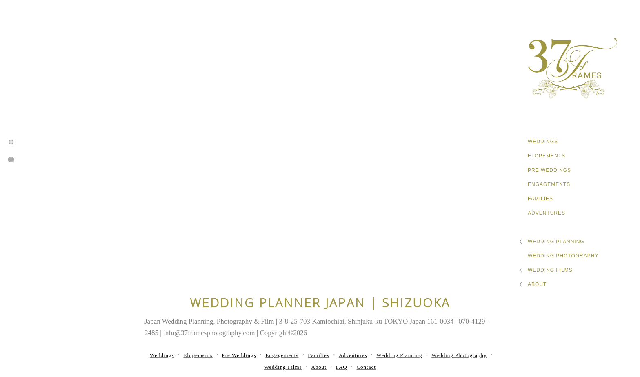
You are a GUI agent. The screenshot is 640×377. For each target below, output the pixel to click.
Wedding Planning (556, 241)
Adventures (546, 213)
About (537, 284)
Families (540, 199)
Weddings (543, 141)
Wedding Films (550, 270)
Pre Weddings (549, 170)
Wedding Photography (563, 256)
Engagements (549, 184)
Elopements (546, 156)
